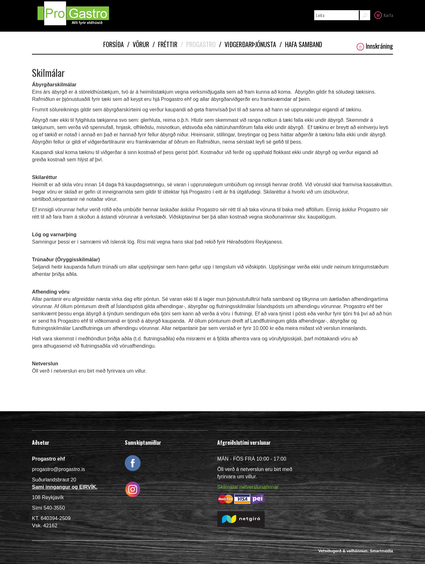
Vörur (138, 44)
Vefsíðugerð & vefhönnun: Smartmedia (355, 551)
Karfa (383, 14)
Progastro (198, 44)
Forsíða (113, 44)
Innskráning (375, 46)
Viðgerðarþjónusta (247, 44)
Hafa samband (300, 44)
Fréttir (164, 44)
